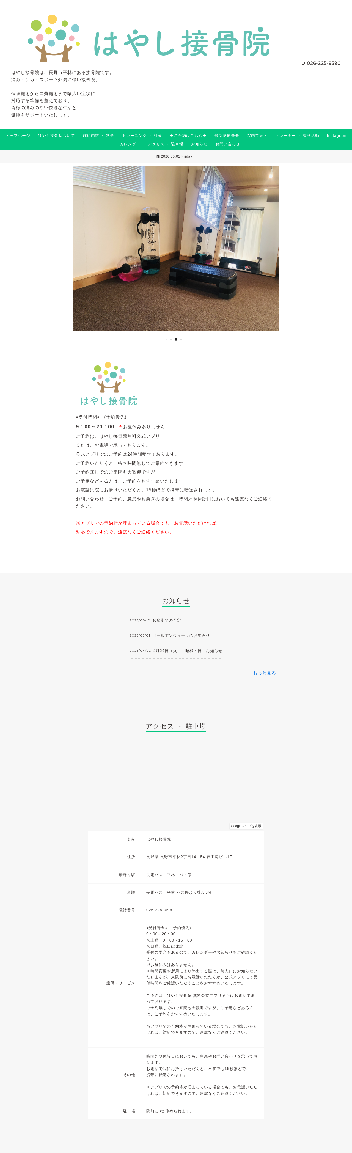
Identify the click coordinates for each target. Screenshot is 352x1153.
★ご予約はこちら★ (188, 135)
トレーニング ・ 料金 (142, 135)
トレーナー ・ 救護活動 (297, 135)
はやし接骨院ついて (56, 135)
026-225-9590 (324, 63)
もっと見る (264, 673)
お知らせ (199, 144)
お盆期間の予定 (166, 620)
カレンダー (130, 144)
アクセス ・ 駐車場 (166, 144)
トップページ (18, 135)
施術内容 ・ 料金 (98, 135)
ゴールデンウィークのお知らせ (181, 635)
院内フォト (257, 135)
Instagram (336, 135)
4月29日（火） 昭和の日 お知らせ (187, 650)
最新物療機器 (227, 135)
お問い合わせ (227, 144)
